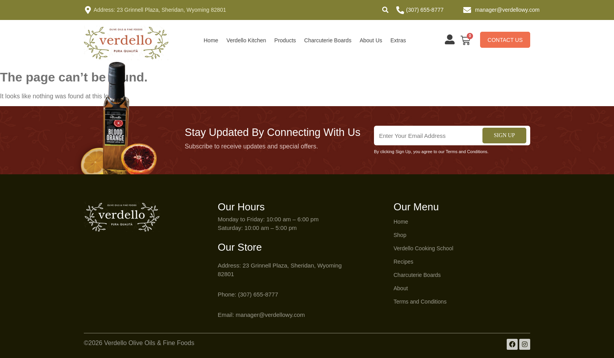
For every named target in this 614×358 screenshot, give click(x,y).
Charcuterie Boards (328, 40)
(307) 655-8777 (425, 10)
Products (285, 40)
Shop (400, 235)
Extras (398, 40)
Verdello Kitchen (246, 40)
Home (211, 40)
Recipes (404, 262)
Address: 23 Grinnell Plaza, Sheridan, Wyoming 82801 (160, 10)
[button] (385, 10)
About (401, 288)
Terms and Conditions (420, 301)
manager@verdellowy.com (507, 10)
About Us (370, 40)
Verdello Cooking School (423, 248)
